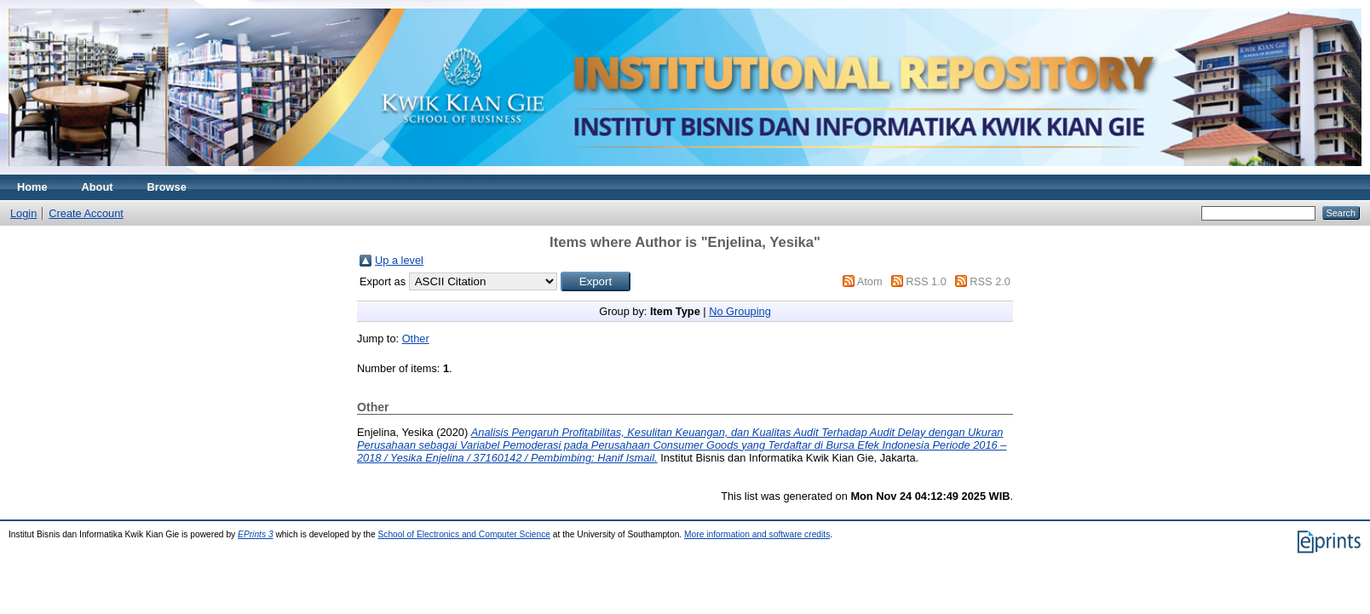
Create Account (86, 213)
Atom (870, 281)
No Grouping (740, 311)
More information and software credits (757, 534)
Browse (167, 187)
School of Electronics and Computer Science (463, 534)
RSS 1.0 (926, 281)
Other (415, 338)
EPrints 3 (255, 534)
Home (32, 187)
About (97, 187)
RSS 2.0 (990, 281)
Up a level (399, 260)
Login (23, 213)
